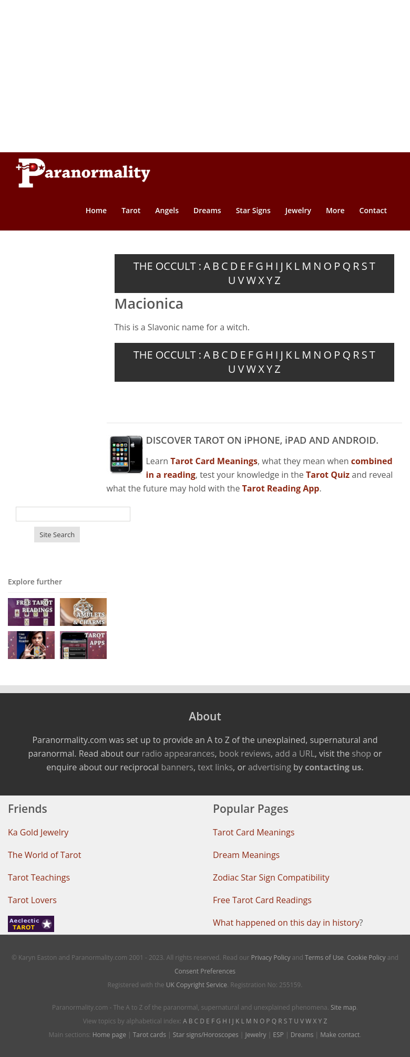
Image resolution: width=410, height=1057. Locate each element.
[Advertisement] (205, 76)
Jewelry (298, 210)
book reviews (245, 753)
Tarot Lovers (32, 900)
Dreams (207, 210)
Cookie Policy (366, 957)
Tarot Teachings (39, 877)
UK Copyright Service (196, 984)
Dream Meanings (246, 855)
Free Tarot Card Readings (262, 900)
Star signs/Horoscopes (206, 1034)
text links (215, 767)
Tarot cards (149, 1034)
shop (361, 753)
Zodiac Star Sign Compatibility (271, 877)
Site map (343, 1007)
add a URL (295, 753)
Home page (109, 1034)
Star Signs (253, 210)
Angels (167, 210)
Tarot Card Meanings (253, 832)
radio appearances (178, 753)
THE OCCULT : (167, 266)
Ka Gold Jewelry (38, 832)
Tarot (130, 210)
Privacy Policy (271, 957)
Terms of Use (324, 957)
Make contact (340, 1034)
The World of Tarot (44, 855)
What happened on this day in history (286, 922)
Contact (373, 210)
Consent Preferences (205, 971)
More (335, 210)
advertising (269, 767)
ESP (278, 1034)
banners (177, 767)
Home (96, 210)
